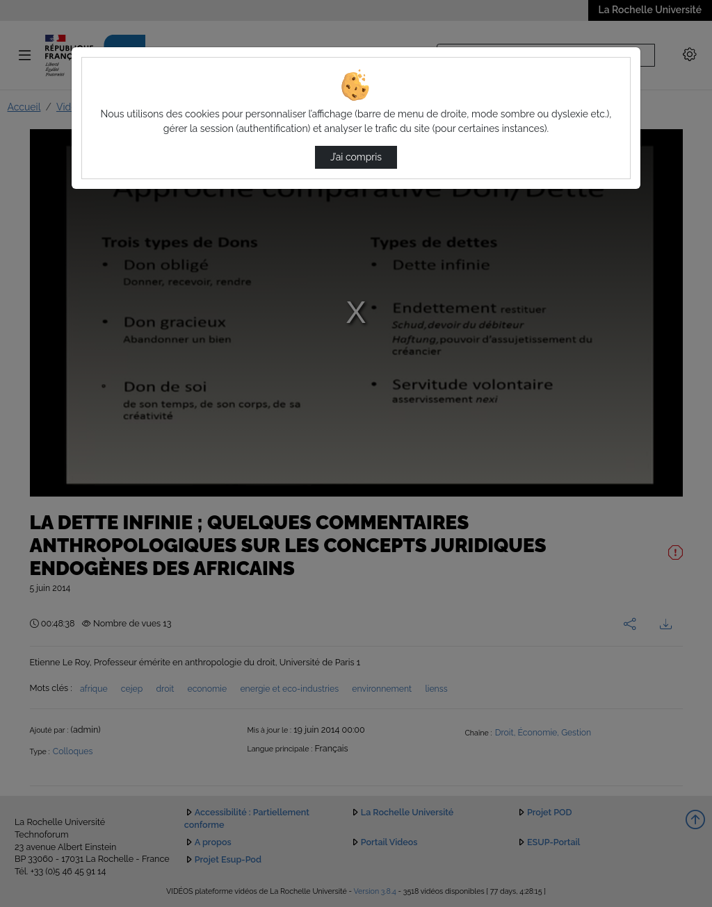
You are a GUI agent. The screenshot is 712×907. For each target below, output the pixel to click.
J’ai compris (356, 157)
